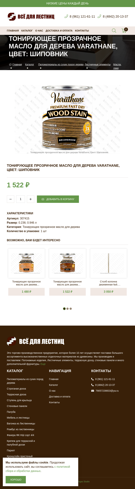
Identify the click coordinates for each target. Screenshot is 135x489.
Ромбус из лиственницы (20, 429)
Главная (13, 30)
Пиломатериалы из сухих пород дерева (61, 64)
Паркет (11, 450)
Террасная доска (16, 394)
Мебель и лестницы (18, 417)
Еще (43, 364)
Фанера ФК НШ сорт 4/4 (20, 435)
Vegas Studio (83, 481)
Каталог (27, 30)
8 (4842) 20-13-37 (115, 16)
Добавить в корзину (57, 199)
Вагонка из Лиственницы (21, 423)
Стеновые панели (17, 406)
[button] (64, 309)
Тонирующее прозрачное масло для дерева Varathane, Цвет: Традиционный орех (26, 283)
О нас (39, 30)
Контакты (82, 30)
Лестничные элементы (98, 64)
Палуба (11, 411)
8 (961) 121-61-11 (82, 16)
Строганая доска (16, 388)
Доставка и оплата (59, 30)
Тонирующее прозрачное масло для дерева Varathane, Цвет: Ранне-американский (67, 283)
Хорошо (15, 479)
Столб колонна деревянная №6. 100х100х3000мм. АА (109, 283)
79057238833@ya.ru (107, 390)
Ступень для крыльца (19, 400)
